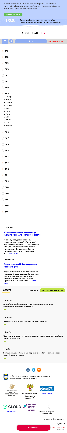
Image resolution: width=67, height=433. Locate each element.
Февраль (9, 125)
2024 (7, 63)
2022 (7, 75)
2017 (7, 138)
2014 (7, 156)
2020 (7, 87)
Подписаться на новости (52, 290)
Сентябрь (9, 105)
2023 (7, 69)
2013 (7, 162)
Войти (31, 41)
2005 (7, 211)
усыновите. (33, 33)
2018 (7, 132)
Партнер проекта (12, 411)
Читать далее (13, 253)
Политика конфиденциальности (54, 419)
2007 (7, 199)
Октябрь (9, 102)
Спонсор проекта (47, 393)
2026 (7, 50)
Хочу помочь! (33, 428)
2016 (7, 144)
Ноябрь (8, 99)
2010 (7, 181)
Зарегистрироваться (56, 41)
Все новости (33, 290)
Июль (8, 111)
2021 (7, 81)
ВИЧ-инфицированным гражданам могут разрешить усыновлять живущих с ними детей (22, 233)
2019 (7, 93)
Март (8, 122)
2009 (7, 187)
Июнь (8, 114)
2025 (7, 57)
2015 (7, 150)
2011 (7, 175)
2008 (7, 193)
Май (7, 117)
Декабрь (9, 96)
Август (8, 108)
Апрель (8, 120)
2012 (7, 169)
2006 (7, 205)
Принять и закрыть (13, 14)
